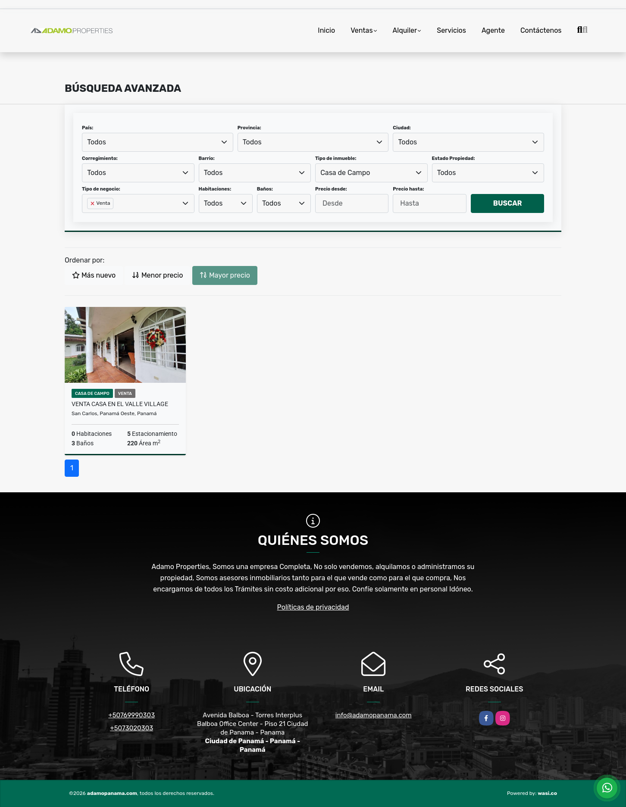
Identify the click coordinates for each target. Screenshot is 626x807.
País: (87, 128)
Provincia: (249, 128)
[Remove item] (93, 203)
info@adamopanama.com (373, 715)
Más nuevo (94, 275)
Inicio (326, 30)
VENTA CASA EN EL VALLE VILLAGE (120, 403)
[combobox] (157, 142)
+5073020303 (131, 728)
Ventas (361, 30)
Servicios (451, 30)
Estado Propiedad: (453, 158)
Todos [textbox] (96, 142)
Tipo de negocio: (101, 189)
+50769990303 (131, 715)
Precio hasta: (408, 189)
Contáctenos (541, 30)
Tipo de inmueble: (335, 158)
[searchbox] (89, 217)
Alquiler (405, 30)
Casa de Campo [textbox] (345, 173)
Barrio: (207, 158)
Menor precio (157, 275)
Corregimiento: (100, 158)
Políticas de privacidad (313, 607)
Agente (493, 30)
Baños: (265, 189)
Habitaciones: (215, 189)
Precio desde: (331, 189)
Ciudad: (402, 128)
